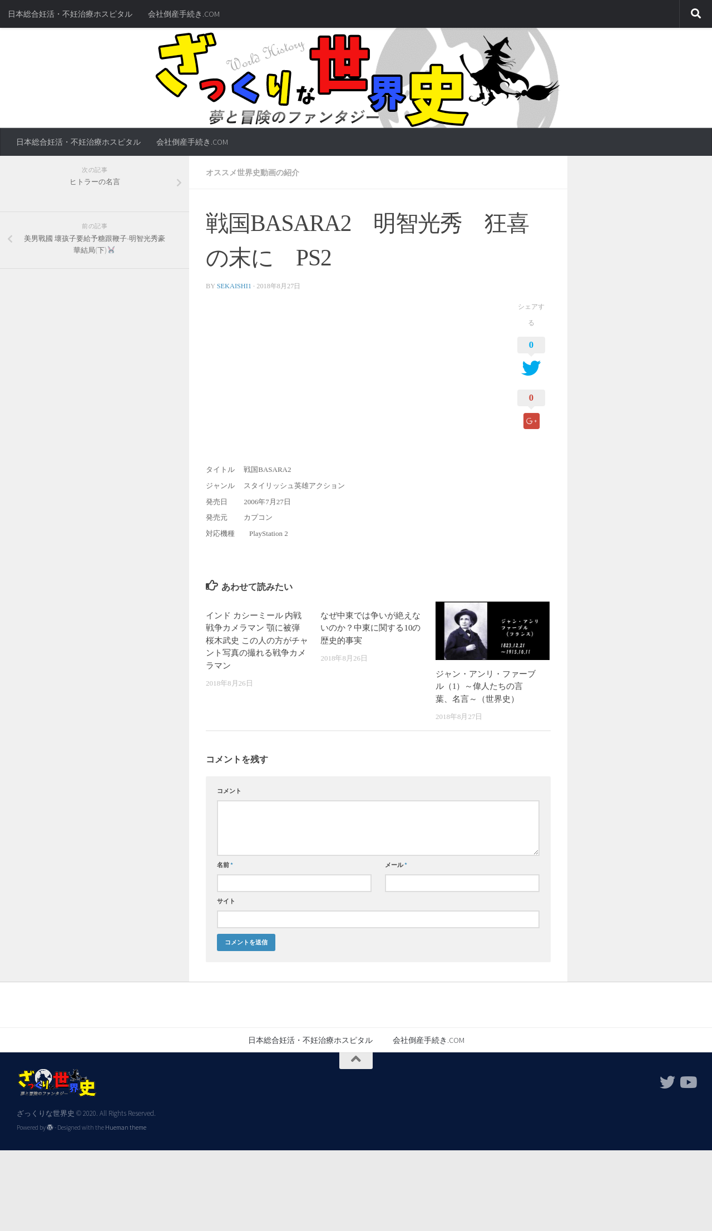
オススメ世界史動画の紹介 (252, 173)
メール (396, 865)
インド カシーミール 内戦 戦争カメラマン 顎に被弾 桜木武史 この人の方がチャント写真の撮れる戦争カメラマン (257, 640)
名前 (225, 865)
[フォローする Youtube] (687, 1082)
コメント (229, 791)
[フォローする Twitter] (667, 1082)
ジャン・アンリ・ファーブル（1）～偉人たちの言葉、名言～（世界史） (486, 686)
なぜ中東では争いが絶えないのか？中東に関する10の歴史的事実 (370, 628)
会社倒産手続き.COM (184, 14)
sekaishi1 (234, 286)
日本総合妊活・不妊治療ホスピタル (70, 14)
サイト (226, 901)
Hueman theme (125, 1127)
